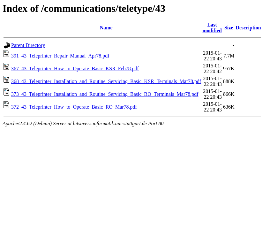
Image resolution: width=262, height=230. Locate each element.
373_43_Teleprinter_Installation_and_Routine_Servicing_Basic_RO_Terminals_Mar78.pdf (104, 94)
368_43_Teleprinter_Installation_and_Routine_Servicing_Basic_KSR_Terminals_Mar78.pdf (106, 81)
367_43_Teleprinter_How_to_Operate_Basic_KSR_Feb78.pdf (75, 68)
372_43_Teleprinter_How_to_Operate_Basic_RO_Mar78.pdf (74, 107)
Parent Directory (28, 45)
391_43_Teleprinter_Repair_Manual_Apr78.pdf (60, 55)
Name (106, 27)
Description (248, 27)
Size (228, 27)
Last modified (211, 27)
